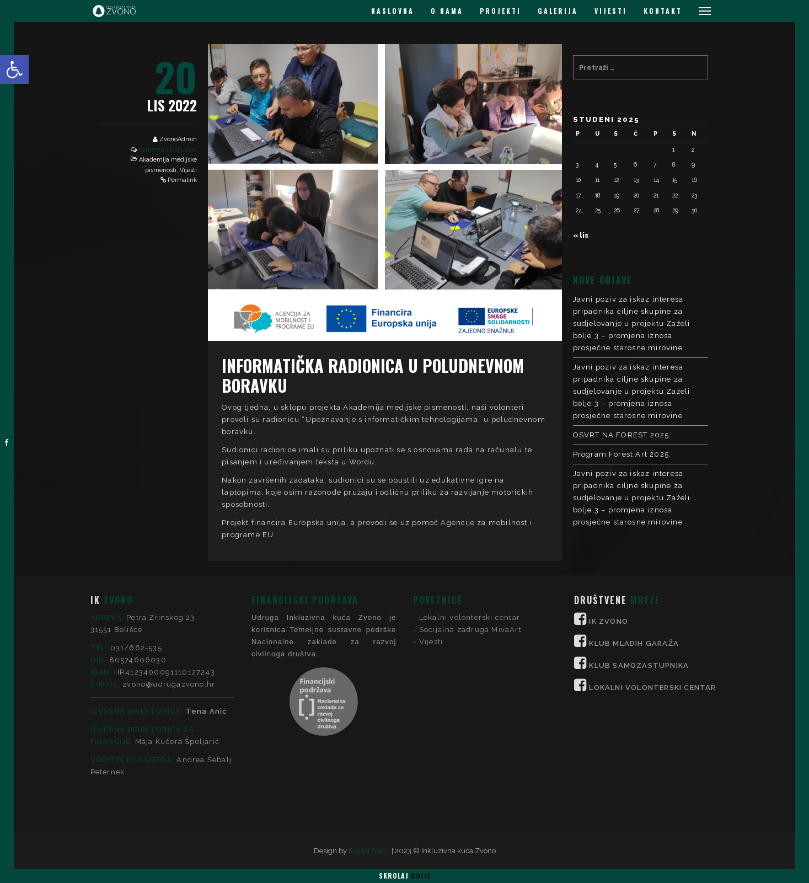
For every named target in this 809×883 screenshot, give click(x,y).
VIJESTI (610, 10)
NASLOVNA (392, 10)
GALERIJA (558, 10)
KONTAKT (663, 10)
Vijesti (188, 170)
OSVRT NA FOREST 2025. (622, 435)
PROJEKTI (500, 10)
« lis (580, 235)
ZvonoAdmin (178, 139)
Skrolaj (405, 875)
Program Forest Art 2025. (622, 454)
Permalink (182, 180)
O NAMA (447, 10)
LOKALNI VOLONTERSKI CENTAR (652, 584)
